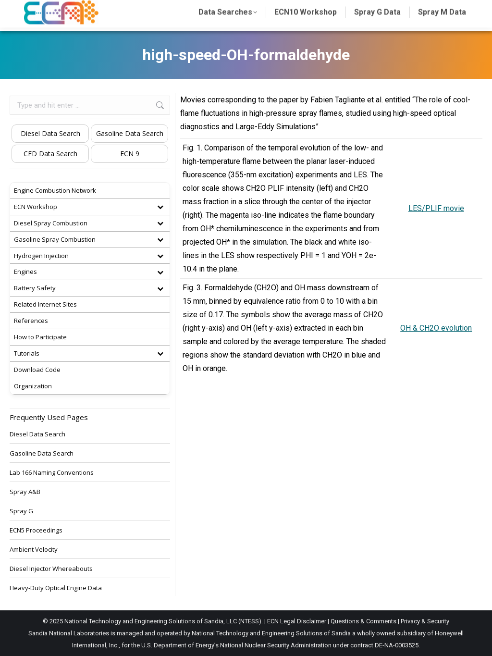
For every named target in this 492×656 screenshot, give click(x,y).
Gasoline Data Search (129, 133)
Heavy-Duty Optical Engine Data (56, 587)
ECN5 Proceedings (36, 530)
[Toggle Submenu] (160, 207)
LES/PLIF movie (436, 208)
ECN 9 (129, 153)
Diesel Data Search (50, 133)
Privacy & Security (425, 621)
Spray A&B (25, 491)
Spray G (21, 511)
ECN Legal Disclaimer (296, 621)
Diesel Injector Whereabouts (51, 568)
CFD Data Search (50, 153)
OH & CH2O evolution (436, 328)
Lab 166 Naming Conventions (52, 472)
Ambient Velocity (34, 549)
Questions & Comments (363, 621)
